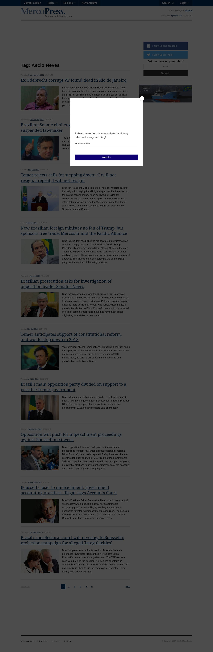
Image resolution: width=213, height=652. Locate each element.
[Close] (142, 98)
